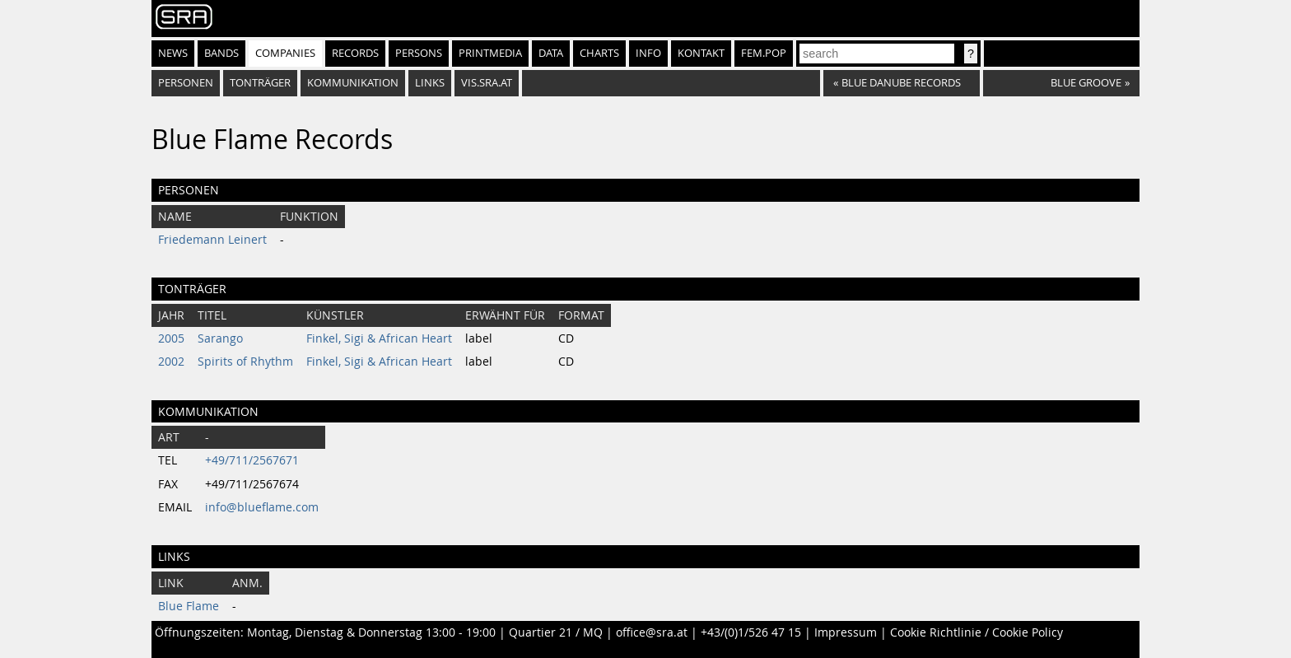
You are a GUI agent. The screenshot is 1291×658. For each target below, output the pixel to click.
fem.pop (763, 53)
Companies (285, 53)
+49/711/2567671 (252, 460)
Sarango (220, 338)
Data (550, 53)
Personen (185, 83)
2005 (171, 338)
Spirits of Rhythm (245, 361)
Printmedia (490, 53)
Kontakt (701, 53)
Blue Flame (188, 606)
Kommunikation (352, 83)
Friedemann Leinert (212, 239)
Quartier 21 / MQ (556, 632)
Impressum (845, 632)
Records (355, 53)
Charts (599, 53)
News (173, 53)
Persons (418, 53)
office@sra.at (651, 632)
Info (648, 53)
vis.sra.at (486, 83)
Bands (221, 53)
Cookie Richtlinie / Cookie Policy (976, 632)
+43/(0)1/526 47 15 (751, 632)
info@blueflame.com (262, 507)
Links (430, 83)
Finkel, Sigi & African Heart (379, 338)
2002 (171, 361)
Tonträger (260, 83)
